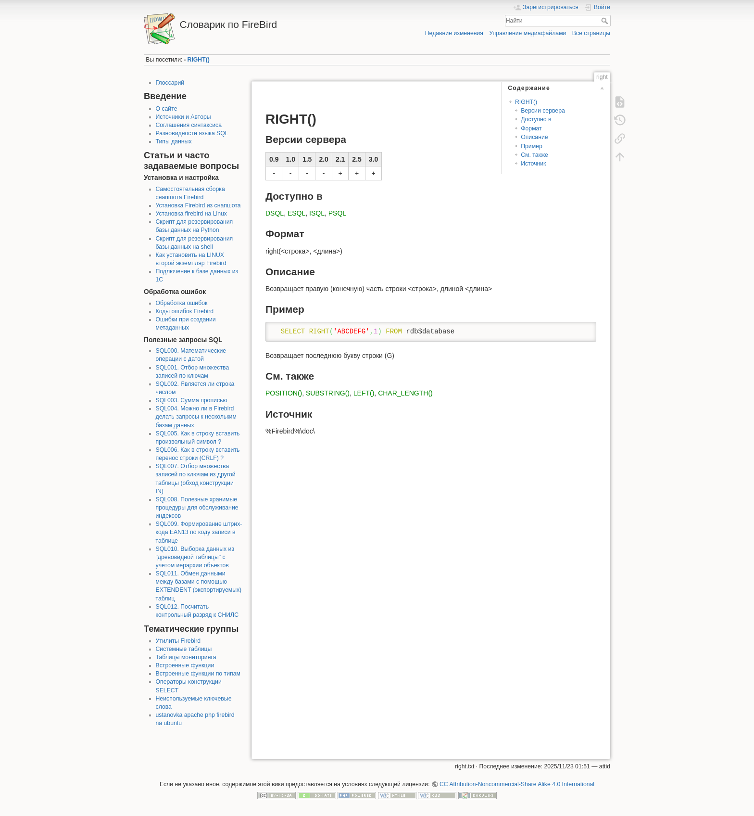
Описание (534, 137)
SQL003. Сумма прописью (191, 400)
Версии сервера (543, 110)
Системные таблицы (184, 649)
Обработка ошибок (182, 303)
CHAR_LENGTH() (405, 393)
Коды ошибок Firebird (185, 311)
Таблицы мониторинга (186, 657)
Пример (531, 146)
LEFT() (364, 393)
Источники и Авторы (183, 117)
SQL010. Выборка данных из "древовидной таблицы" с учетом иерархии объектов (195, 557)
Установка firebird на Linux (191, 213)
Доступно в (536, 119)
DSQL (274, 213)
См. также (534, 155)
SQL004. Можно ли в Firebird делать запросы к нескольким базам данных (196, 416)
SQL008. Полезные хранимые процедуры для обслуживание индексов (197, 507)
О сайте (166, 108)
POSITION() (283, 393)
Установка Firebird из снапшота (198, 205)
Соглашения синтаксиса (189, 125)
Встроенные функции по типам (198, 673)
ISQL (317, 213)
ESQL (296, 213)
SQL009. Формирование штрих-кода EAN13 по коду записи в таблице (199, 532)
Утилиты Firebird (178, 641)
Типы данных (174, 141)
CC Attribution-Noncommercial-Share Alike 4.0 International (517, 784)
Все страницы (591, 33)
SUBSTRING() (328, 393)
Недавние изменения (454, 33)
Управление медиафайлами (527, 33)
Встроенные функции (185, 665)
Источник (533, 163)
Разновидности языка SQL (192, 133)
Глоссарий (170, 82)
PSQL (337, 213)
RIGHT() (199, 59)
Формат (531, 128)
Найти (605, 20)
